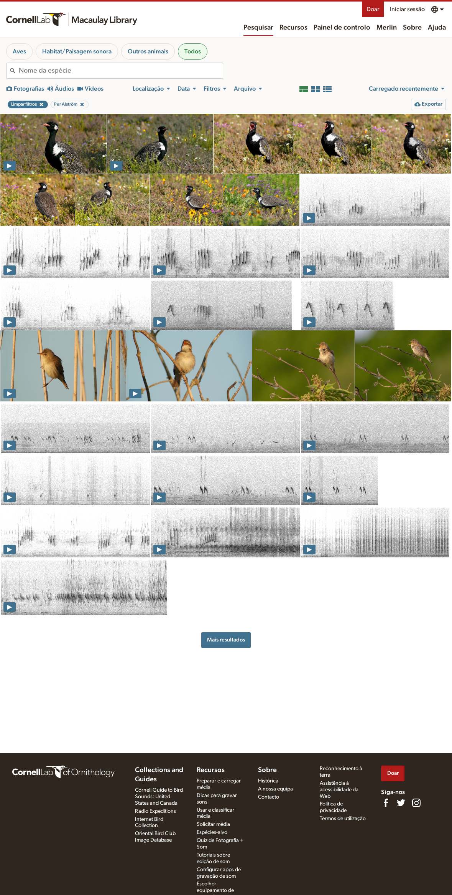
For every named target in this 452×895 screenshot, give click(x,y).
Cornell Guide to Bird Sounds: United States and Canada (159, 796)
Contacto (268, 797)
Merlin (386, 27)
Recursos (293, 27)
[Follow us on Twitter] (401, 802)
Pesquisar (258, 27)
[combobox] (121, 70)
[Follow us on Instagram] (416, 802)
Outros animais (148, 51)
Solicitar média (213, 824)
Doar (373, 9)
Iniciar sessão (407, 9)
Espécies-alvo (212, 832)
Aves (19, 51)
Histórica (268, 781)
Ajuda (437, 27)
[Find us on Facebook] (385, 802)
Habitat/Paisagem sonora (77, 51)
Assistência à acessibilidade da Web (339, 790)
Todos (192, 51)
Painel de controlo (342, 27)
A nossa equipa (275, 789)
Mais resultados (226, 640)
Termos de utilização (343, 818)
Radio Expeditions (155, 811)
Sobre (412, 27)
